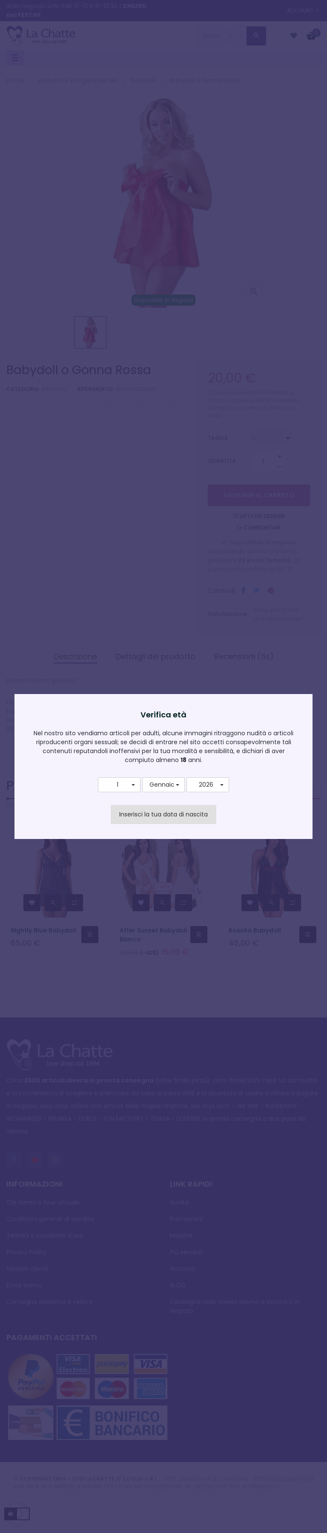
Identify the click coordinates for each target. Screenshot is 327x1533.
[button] (119, 785)
